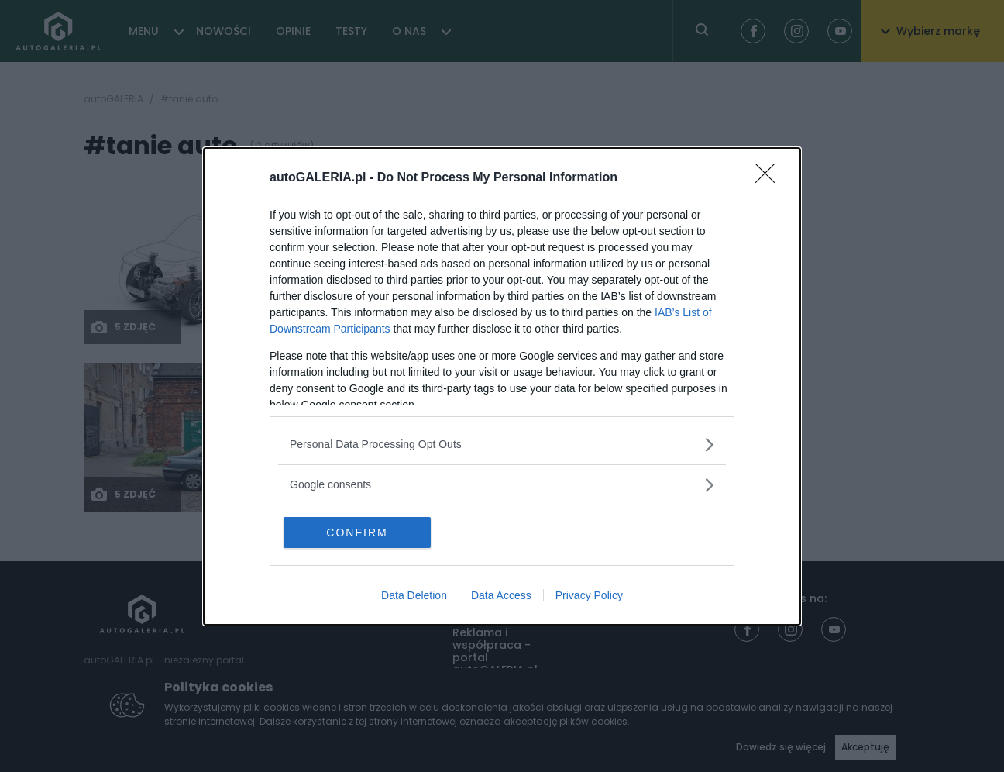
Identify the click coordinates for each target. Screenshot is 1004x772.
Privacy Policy (589, 595)
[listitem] (502, 444)
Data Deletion (414, 595)
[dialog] (502, 386)
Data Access (501, 595)
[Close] (770, 178)
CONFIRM (356, 532)
